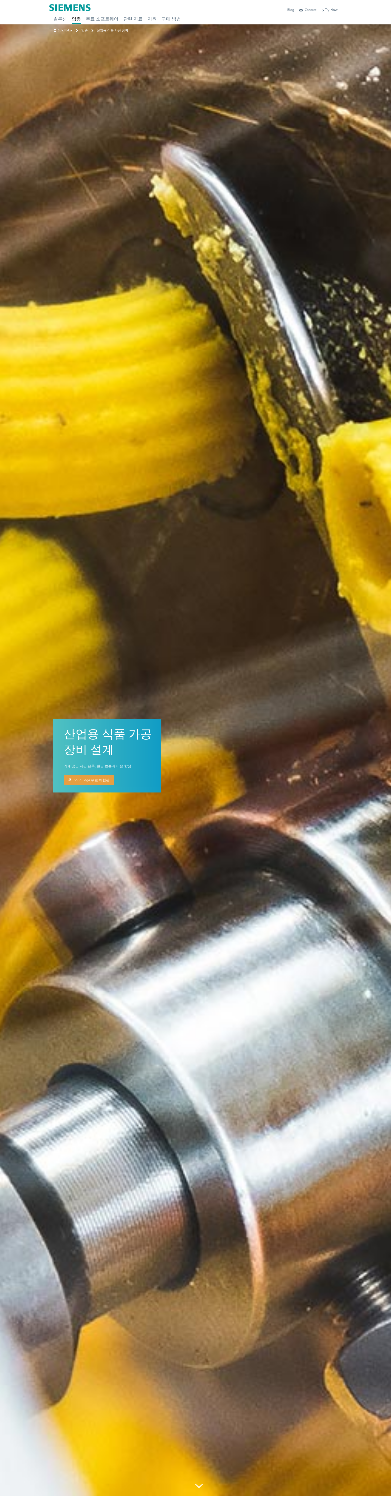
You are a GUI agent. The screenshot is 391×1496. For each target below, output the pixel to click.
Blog (290, 10)
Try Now (329, 10)
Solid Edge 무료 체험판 (88, 780)
